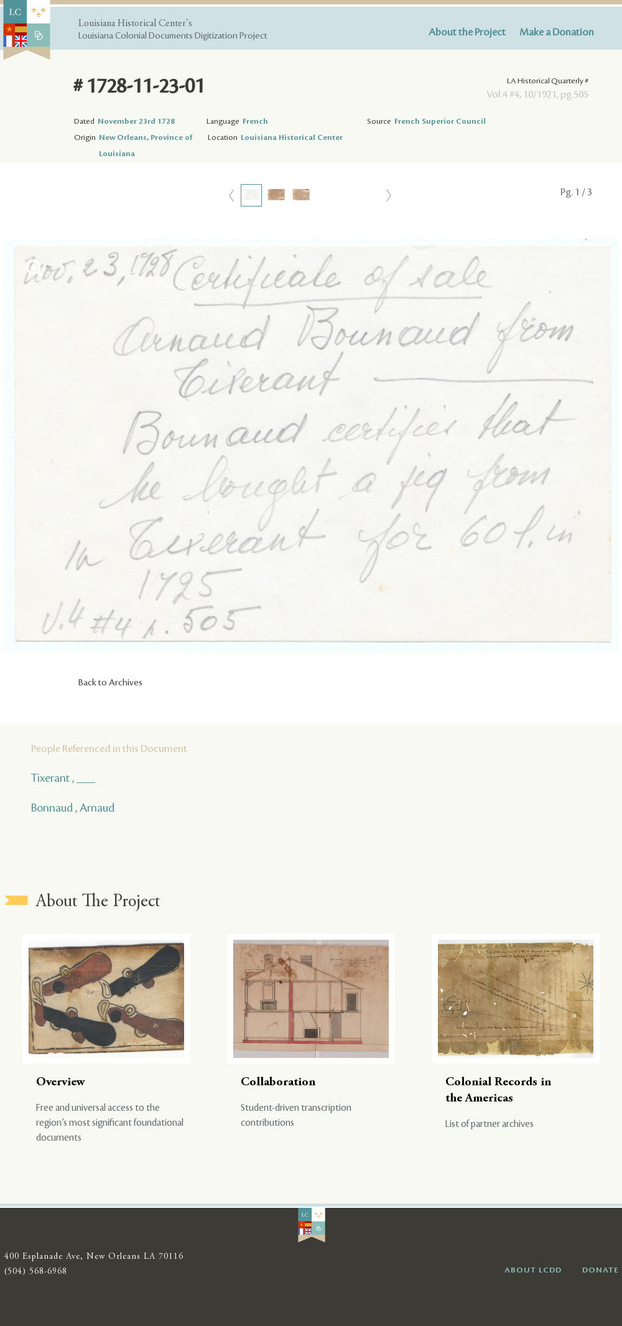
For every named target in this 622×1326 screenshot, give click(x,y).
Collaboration (278, 1082)
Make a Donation (556, 32)
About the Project (467, 32)
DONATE (600, 1270)
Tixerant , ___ (63, 778)
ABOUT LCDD (533, 1270)
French (255, 121)
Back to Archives (110, 683)
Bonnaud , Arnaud (72, 808)
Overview (60, 1082)
